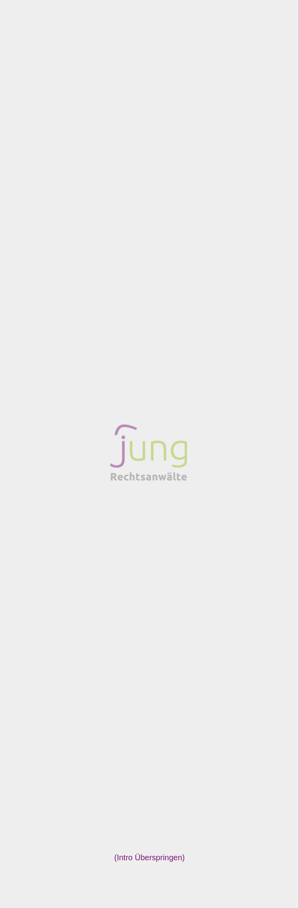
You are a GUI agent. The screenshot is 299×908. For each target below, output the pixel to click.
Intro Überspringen (149, 857)
